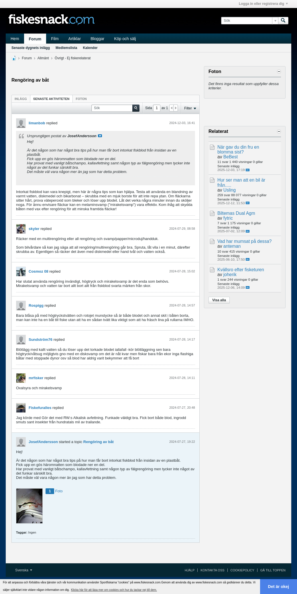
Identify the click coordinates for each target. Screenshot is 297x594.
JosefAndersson (43, 442)
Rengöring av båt (98, 442)
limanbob (37, 123)
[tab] (20, 99)
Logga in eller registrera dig (263, 4)
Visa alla (219, 300)
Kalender (90, 48)
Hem (15, 38)
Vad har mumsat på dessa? (244, 241)
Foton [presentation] (81, 99)
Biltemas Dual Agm (236, 213)
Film (54, 38)
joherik (230, 274)
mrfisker (36, 378)
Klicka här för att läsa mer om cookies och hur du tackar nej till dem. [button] (114, 589)
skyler (34, 229)
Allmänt (43, 58)
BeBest (230, 156)
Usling (229, 190)
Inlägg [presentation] (21, 99)
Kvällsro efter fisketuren (240, 269)
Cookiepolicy (242, 570)
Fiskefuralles (40, 408)
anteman (232, 246)
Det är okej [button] (278, 586)
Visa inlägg (100, 135)
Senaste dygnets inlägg (30, 48)
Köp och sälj (125, 38)
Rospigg (36, 305)
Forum (35, 39)
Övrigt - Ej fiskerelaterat (73, 58)
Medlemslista (66, 48)
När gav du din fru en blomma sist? (238, 149)
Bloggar (97, 38)
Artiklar (74, 38)
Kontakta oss (212, 570)
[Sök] (249, 20)
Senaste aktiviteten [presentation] (51, 99)
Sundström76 (40, 339)
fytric (228, 218)
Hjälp (189, 570)
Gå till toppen (273, 570)
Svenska (23, 570)
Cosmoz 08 (38, 271)
